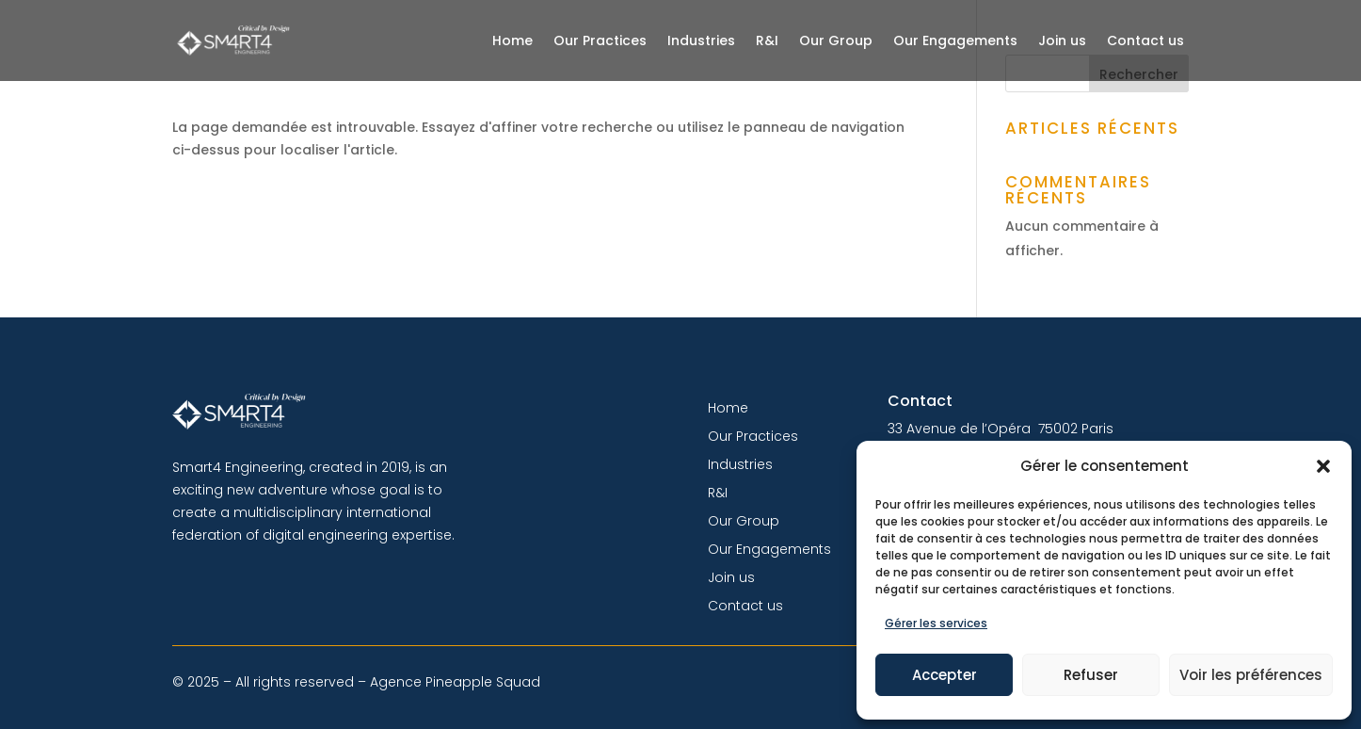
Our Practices (600, 40)
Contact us (1145, 40)
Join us (1062, 40)
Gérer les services (936, 623)
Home (512, 40)
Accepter (944, 675)
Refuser (1091, 675)
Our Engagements (955, 40)
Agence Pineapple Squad (455, 681)
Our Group (836, 40)
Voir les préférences (1250, 675)
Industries (701, 40)
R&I (767, 40)
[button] (1323, 466)
